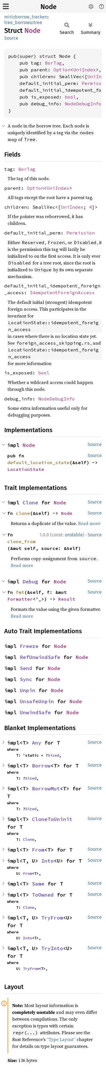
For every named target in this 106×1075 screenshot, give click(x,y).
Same (38, 883)
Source (11, 38)
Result (66, 599)
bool (70, 97)
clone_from (21, 541)
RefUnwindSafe (40, 657)
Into (47, 861)
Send (26, 668)
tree (38, 22)
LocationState (25, 469)
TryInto (52, 948)
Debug (30, 581)
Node (48, 7)
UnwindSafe (35, 712)
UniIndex (84, 69)
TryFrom (52, 917)
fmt (20, 592)
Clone (30, 502)
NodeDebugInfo (83, 103)
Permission (80, 233)
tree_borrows (17, 22)
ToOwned (43, 894)
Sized (53, 755)
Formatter (20, 599)
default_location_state (38, 462)
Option (61, 69)
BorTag (53, 63)
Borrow (41, 765)
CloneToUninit (52, 819)
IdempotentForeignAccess (62, 292)
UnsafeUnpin (37, 701)
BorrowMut (46, 788)
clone (23, 513)
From (38, 849)
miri (8, 17)
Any (36, 742)
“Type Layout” (61, 1039)
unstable (74, 535)
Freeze (29, 646)
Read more (89, 523)
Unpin (27, 690)
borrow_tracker (30, 17)
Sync (26, 679)
